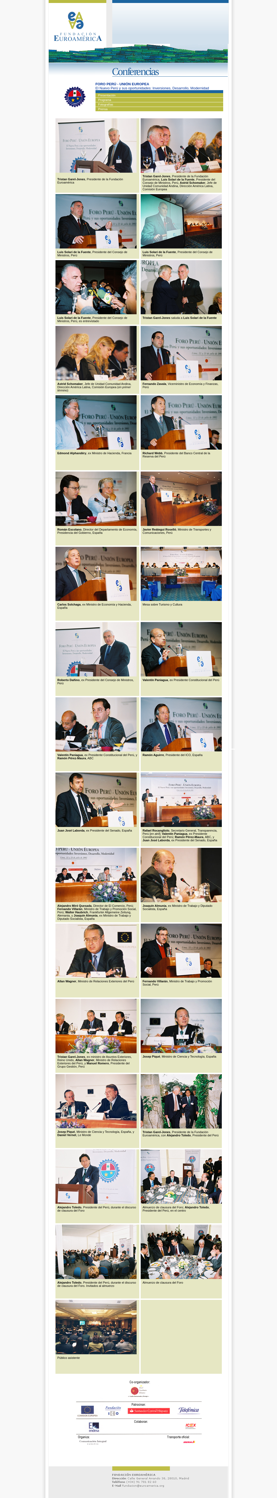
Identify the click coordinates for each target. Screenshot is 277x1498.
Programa (104, 100)
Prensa (103, 109)
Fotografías (105, 104)
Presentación (107, 95)
